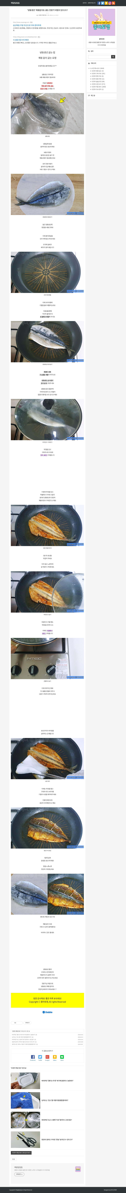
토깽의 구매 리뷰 (98, 73)
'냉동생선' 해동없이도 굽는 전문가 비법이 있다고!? (47, 10)
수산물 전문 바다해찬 (21, 40)
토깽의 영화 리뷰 (97, 76)
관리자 (85, 3)
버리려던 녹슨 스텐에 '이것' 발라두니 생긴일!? (23, 1039)
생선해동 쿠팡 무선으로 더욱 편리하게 (27, 25)
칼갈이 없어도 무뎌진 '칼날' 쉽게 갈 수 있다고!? (23, 1042)
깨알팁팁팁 (15, 3)
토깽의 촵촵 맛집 (98, 81)
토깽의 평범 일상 (97, 71)
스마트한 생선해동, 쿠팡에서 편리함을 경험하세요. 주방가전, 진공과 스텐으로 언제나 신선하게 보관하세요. (47, 29)
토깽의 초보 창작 (97, 89)
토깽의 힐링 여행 (98, 79)
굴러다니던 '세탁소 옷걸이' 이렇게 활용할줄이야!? (24, 1044)
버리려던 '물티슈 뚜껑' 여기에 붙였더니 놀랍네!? (23, 1034)
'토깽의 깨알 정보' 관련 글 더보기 (21, 1153)
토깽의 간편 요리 (98, 84)
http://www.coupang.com (21, 22)
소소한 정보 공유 (97, 68)
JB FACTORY (114, 1190)
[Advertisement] (47, 474)
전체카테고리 (91, 3)
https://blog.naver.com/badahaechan (25, 37)
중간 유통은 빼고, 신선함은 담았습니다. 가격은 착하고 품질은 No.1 (35, 43)
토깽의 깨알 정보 (43, 15)
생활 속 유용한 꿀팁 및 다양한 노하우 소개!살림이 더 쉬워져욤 (32, 1170)
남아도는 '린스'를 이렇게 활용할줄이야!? (21, 1037)
